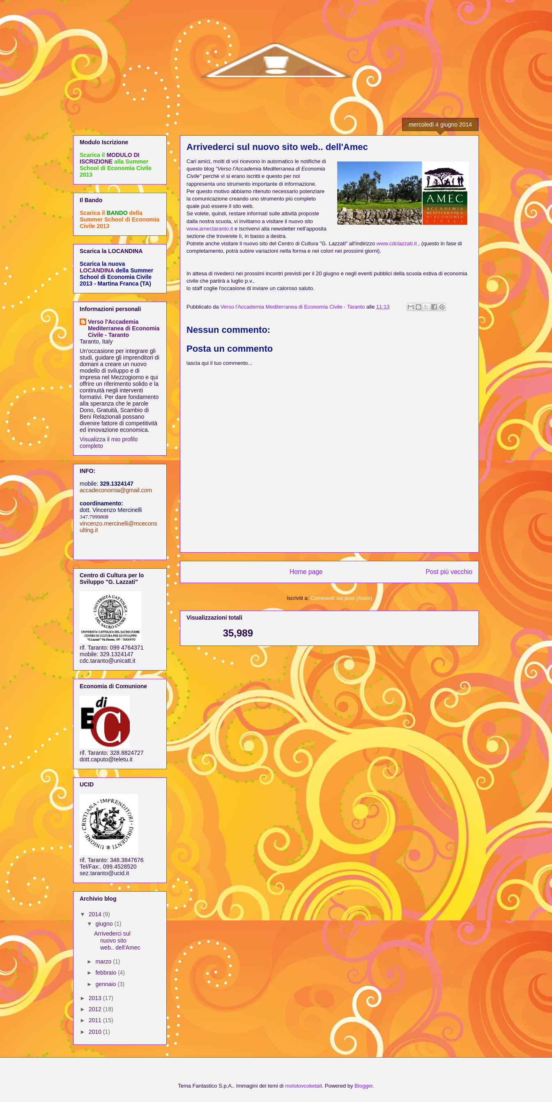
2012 (96, 1009)
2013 (96, 998)
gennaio (106, 984)
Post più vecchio (449, 571)
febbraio (106, 972)
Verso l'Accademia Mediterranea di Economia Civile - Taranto (123, 328)
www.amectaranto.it (209, 229)
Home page (306, 571)
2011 (96, 1020)
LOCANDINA (97, 270)
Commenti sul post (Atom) (341, 598)
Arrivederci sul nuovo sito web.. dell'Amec (117, 940)
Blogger (363, 1086)
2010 (96, 1031)
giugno (104, 923)
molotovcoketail (303, 1086)
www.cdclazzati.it (397, 243)
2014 (96, 914)
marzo (104, 961)
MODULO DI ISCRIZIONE (110, 158)
